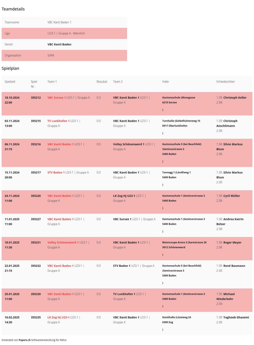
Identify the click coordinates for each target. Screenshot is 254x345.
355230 (36, 294)
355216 (36, 144)
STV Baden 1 (56, 172)
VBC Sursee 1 (56, 97)
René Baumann (234, 266)
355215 (36, 121)
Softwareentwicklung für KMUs (42, 340)
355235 (36, 317)
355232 (36, 266)
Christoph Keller (235, 97)
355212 (36, 97)
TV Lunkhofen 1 (58, 121)
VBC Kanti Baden (59, 44)
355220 (36, 196)
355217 (36, 172)
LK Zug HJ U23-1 (124, 196)
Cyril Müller (232, 196)
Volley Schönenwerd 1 (128, 144)
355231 (36, 242)
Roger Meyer (233, 242)
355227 (36, 219)
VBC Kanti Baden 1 (126, 97)
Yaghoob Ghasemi (236, 317)
